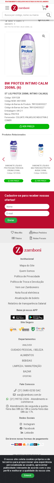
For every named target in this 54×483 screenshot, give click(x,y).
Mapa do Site (27, 265)
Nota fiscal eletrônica (27, 292)
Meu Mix (16, 233)
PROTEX (15, 114)
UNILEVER (27, 345)
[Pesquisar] (49, 15)
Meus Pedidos (38, 233)
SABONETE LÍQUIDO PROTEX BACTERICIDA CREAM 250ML (13, 167)
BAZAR (27, 371)
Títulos (16, 238)
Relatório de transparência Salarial (27, 303)
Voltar (43, 20)
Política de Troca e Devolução (27, 281)
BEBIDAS (27, 360)
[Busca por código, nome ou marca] (24, 15)
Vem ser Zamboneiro (27, 287)
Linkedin (27, 432)
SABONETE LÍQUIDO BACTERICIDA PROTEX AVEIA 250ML (40, 167)
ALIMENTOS (27, 355)
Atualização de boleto (27, 298)
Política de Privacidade (27, 276)
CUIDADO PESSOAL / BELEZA (27, 349)
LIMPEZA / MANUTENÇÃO (27, 366)
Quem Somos (27, 271)
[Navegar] (3, 159)
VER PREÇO (27, 126)
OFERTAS (27, 376)
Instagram (27, 424)
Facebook (27, 428)
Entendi (27, 475)
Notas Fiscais (37, 238)
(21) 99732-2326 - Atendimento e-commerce (27, 400)
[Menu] (7, 7)
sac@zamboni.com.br (27, 394)
